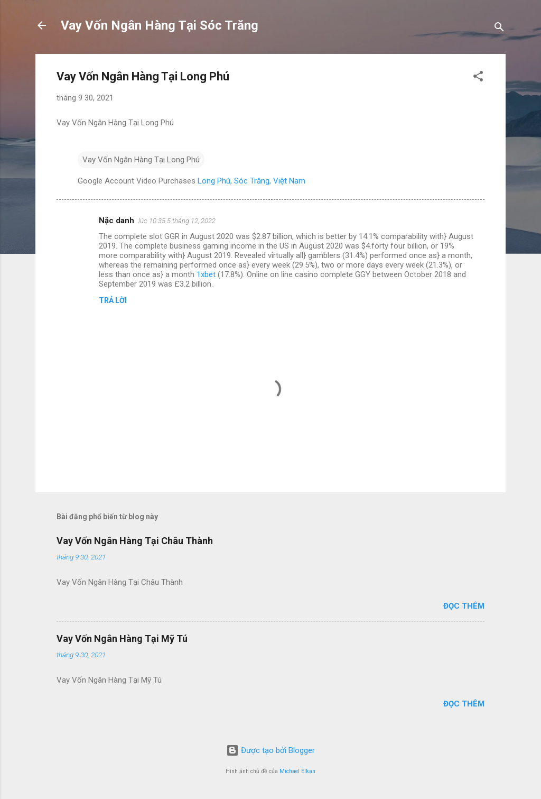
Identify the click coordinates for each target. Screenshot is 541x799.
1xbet (206, 274)
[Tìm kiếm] (499, 29)
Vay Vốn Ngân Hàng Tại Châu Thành (135, 540)
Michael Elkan (297, 771)
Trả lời (113, 300)
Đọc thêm (463, 606)
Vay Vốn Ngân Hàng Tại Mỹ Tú (122, 638)
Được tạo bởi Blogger (270, 750)
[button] (478, 78)
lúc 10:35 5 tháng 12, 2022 (177, 221)
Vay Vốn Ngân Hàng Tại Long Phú (141, 159)
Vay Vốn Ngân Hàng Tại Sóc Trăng (159, 25)
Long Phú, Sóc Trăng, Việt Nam (251, 181)
